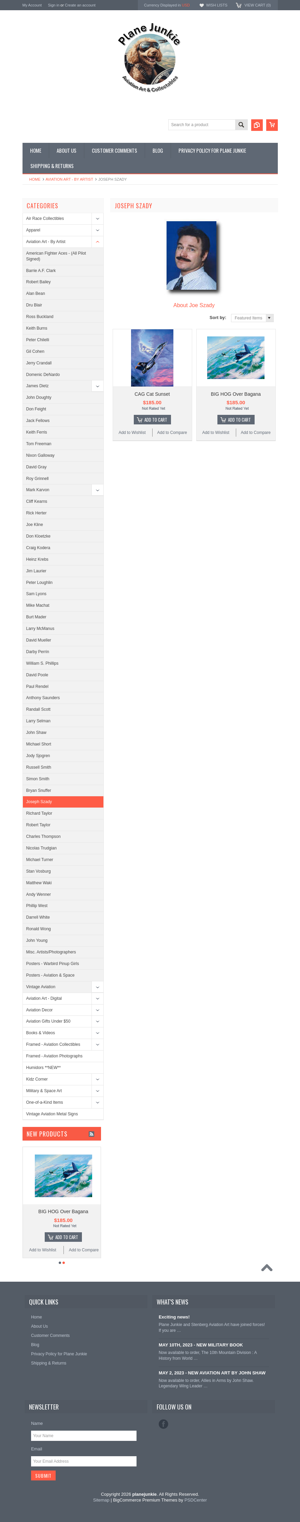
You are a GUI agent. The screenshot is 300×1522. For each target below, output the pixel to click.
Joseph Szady (39, 801)
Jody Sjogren (38, 755)
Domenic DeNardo (43, 374)
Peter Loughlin (39, 582)
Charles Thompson (43, 836)
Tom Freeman (39, 443)
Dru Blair (34, 305)
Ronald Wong (38, 928)
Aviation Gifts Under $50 (48, 1021)
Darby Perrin (37, 651)
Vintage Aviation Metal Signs (52, 1114)
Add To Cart (155, 419)
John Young (37, 940)
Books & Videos (40, 1032)
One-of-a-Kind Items (44, 1102)
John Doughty (39, 397)
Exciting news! (174, 1317)
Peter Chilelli (37, 339)
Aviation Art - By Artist (69, 179)
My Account (32, 5)
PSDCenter (195, 1500)
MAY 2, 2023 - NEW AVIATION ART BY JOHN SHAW (212, 1372)
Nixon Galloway (40, 455)
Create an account (80, 5)
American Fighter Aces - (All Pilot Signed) (56, 256)
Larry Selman (38, 721)
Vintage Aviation (41, 986)
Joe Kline (34, 524)
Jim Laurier (36, 571)
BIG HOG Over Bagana (236, 394)
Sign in (53, 5)
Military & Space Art (44, 1090)
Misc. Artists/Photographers (51, 952)
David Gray (36, 467)
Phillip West (36, 905)
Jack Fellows (38, 420)
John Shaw (36, 732)
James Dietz (37, 385)
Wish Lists (216, 5)
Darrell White (38, 917)
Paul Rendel (37, 686)
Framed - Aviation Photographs (54, 1056)
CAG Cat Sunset (152, 394)
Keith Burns (36, 328)
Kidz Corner (37, 1079)
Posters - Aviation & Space (50, 975)
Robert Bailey (38, 282)
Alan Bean (35, 293)
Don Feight (36, 409)
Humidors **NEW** (43, 1067)
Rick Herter (36, 513)
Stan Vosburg (38, 871)
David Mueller (38, 640)
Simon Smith (37, 779)
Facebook (163, 1424)
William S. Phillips (42, 663)
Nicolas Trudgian (41, 848)
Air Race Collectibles (45, 218)
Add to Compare (172, 432)
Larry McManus (40, 628)
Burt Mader (36, 617)
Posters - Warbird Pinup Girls (52, 963)
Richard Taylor (39, 813)
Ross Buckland (40, 316)
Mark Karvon (37, 489)
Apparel (33, 230)
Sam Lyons (36, 593)
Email (36, 1448)
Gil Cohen (35, 351)
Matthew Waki (39, 882)
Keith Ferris (36, 432)
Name (37, 1423)
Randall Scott (38, 709)
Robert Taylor (38, 825)
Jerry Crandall (39, 363)
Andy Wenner (38, 894)
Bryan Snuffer (38, 790)
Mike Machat (37, 605)
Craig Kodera (38, 547)
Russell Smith (38, 767)
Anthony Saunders (43, 697)
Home (35, 179)
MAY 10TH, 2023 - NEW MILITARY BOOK (201, 1344)
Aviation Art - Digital (44, 998)
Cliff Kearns (36, 501)
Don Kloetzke (38, 536)
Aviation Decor (39, 1010)
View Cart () (257, 5)
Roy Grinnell (37, 478)
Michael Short (38, 744)
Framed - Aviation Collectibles (53, 1044)
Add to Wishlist (131, 432)
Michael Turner (39, 859)
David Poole (37, 675)
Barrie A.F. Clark (41, 270)
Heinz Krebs (37, 559)
